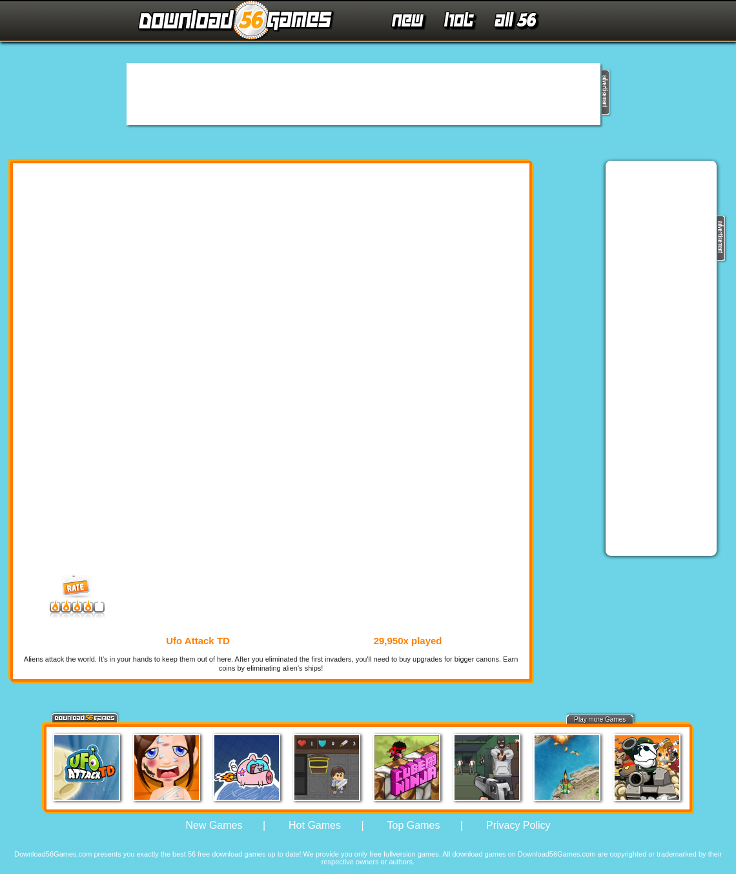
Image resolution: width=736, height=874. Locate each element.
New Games (213, 825)
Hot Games (315, 825)
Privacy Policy (518, 825)
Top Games (413, 825)
